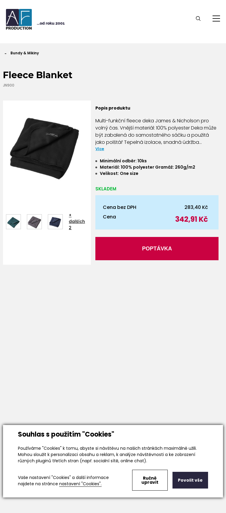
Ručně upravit (149, 480)
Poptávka (157, 249)
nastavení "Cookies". (80, 484)
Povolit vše (190, 480)
